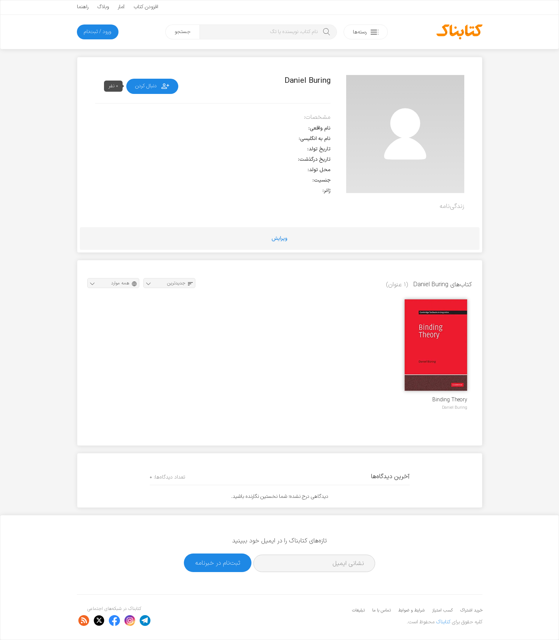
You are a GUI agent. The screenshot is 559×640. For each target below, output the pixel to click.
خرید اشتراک (471, 610)
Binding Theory (449, 400)
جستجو (183, 32)
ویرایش (279, 238)
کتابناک (443, 622)
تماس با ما (381, 610)
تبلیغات (358, 610)
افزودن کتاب (146, 7)
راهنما (82, 7)
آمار (121, 7)
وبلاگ (103, 7)
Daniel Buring (454, 408)
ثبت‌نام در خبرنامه (217, 563)
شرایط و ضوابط (411, 610)
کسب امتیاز (442, 610)
